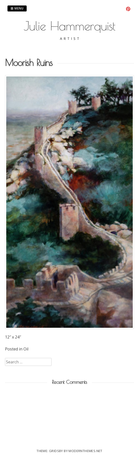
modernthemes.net (85, 451)
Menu (17, 8)
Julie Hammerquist (69, 25)
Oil (25, 349)
